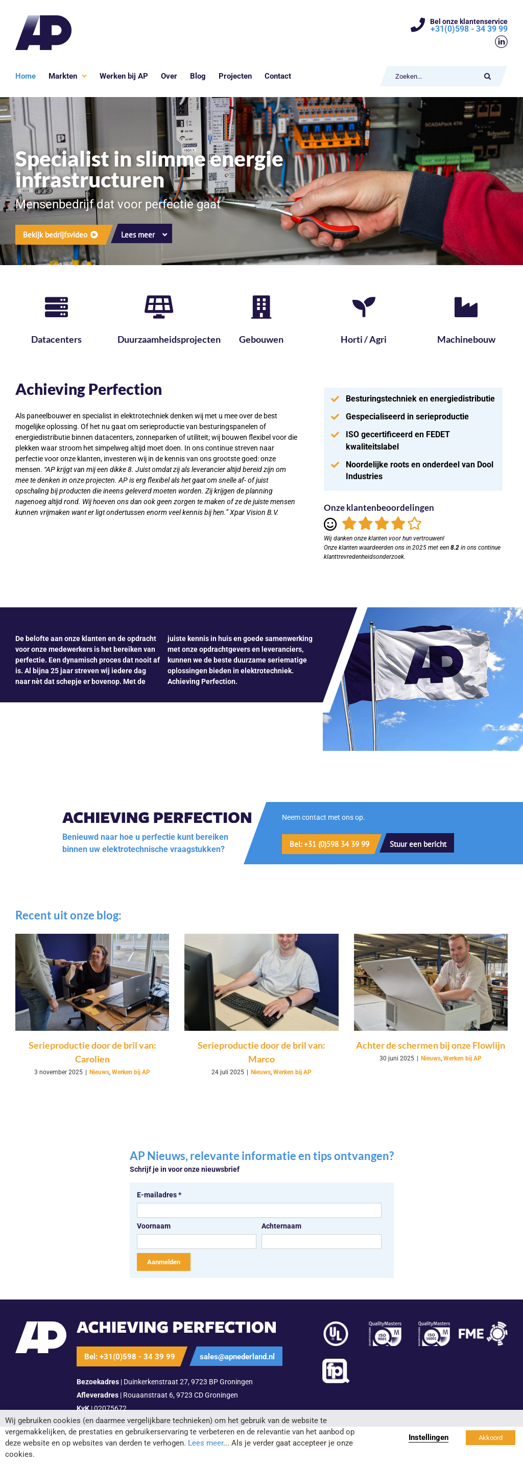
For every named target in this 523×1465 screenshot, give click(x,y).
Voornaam (154, 1226)
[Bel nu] (324, 844)
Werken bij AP (131, 1072)
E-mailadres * (159, 1195)
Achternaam (281, 1226)
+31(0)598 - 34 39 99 (469, 29)
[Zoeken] (487, 76)
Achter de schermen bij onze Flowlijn (430, 1045)
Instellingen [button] (428, 1437)
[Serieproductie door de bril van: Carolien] (92, 982)
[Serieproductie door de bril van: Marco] (261, 982)
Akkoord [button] (491, 1438)
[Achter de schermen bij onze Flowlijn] (431, 982)
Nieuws (99, 1072)
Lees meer (205, 1443)
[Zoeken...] (434, 76)
